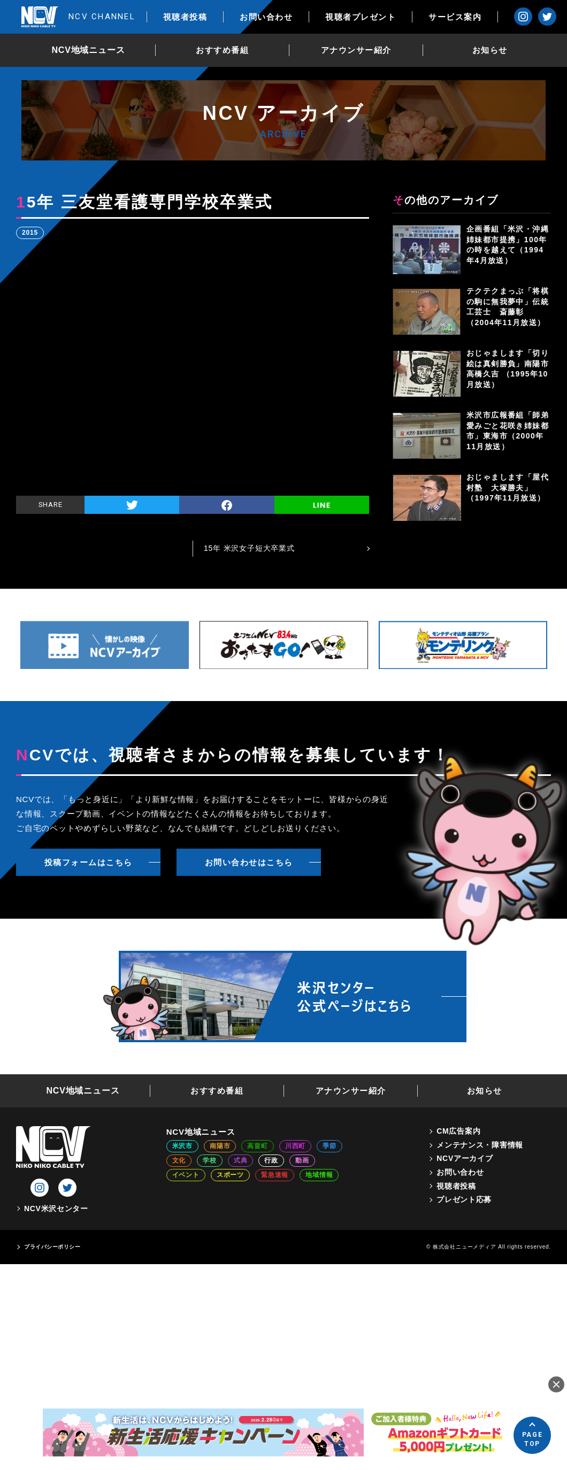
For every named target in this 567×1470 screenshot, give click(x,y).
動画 (302, 1160)
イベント (186, 1175)
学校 (210, 1160)
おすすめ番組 (222, 50)
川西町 (295, 1146)
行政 (271, 1160)
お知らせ (490, 50)
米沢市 (182, 1146)
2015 (30, 232)
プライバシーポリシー (52, 1247)
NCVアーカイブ (464, 1158)
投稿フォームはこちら (88, 862)
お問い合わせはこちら (249, 862)
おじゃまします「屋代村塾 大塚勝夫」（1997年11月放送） (507, 487)
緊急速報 (274, 1175)
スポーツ (230, 1175)
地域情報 (319, 1175)
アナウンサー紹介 (356, 50)
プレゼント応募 (464, 1199)
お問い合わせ (266, 16)
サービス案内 (454, 16)
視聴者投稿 (185, 16)
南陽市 (220, 1146)
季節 (329, 1146)
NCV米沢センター (56, 1208)
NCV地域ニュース (88, 50)
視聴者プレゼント (360, 16)
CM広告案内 (458, 1131)
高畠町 (257, 1146)
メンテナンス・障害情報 (479, 1145)
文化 (179, 1160)
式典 (241, 1160)
